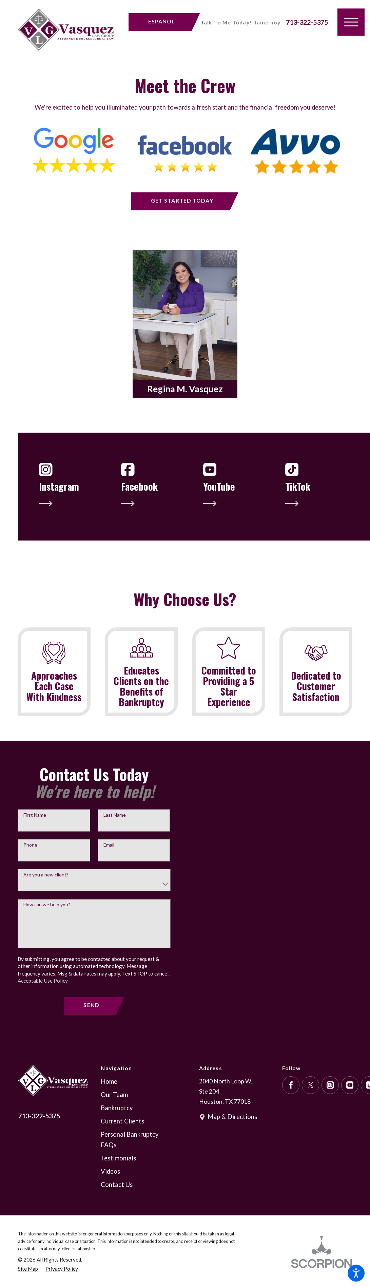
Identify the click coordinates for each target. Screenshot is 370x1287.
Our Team (114, 1110)
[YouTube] (350, 1101)
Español (161, 21)
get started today (182, 200)
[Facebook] (291, 1101)
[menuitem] (136, 1097)
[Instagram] (330, 1101)
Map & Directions (232, 1132)
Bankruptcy (117, 1123)
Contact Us (117, 1200)
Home (109, 1097)
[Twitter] (310, 1101)
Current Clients (122, 1136)
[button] (356, 1273)
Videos (110, 1187)
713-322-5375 (307, 22)
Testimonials (118, 1174)
